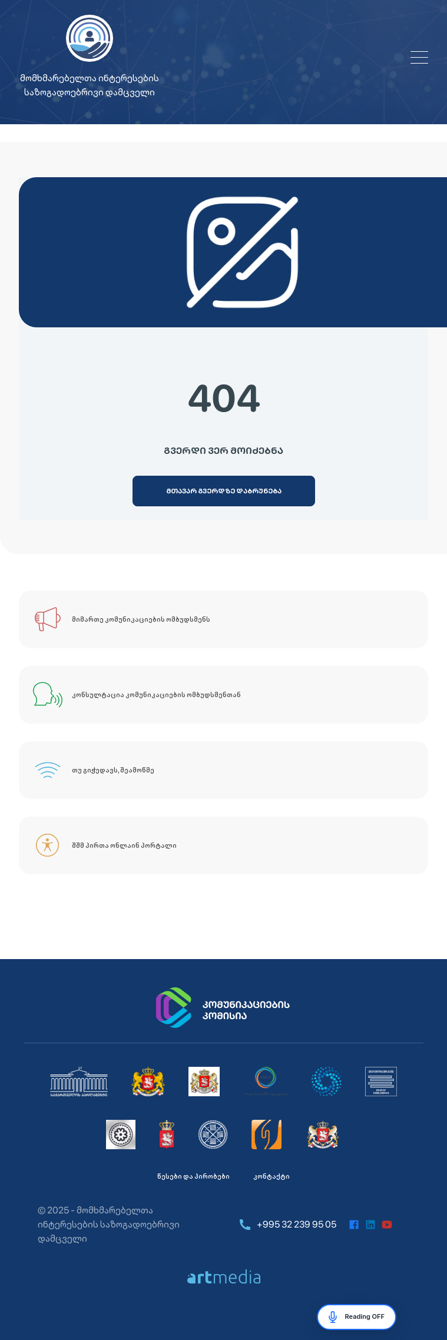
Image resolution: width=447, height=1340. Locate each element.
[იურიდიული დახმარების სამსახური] (266, 1134)
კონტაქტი (271, 1176)
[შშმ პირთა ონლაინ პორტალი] (223, 845)
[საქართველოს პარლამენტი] (79, 1081)
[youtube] (387, 1224)
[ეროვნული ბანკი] (120, 1134)
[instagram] (403, 1224)
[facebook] (354, 1224)
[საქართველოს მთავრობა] (148, 1081)
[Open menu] (419, 57)
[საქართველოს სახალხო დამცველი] (204, 1081)
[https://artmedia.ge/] (223, 1276)
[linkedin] (370, 1224)
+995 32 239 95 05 (287, 1225)
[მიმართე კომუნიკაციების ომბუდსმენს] (223, 619)
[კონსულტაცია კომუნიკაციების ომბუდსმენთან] (223, 695)
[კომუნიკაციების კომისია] (224, 1008)
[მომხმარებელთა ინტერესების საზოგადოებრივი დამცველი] (381, 1081)
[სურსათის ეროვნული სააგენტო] (166, 1134)
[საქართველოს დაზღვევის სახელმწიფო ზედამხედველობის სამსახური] (213, 1134)
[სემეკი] (265, 1081)
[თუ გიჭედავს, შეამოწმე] (223, 770)
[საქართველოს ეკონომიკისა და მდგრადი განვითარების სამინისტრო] (323, 1134)
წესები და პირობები (193, 1176)
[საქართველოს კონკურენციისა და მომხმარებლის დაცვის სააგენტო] (326, 1081)
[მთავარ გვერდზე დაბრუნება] (224, 491)
